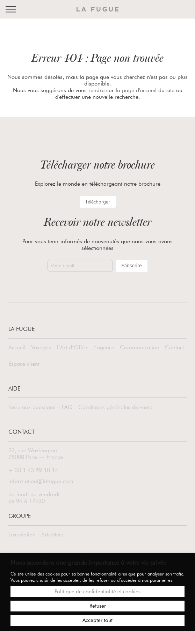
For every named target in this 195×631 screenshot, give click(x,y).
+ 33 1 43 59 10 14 (33, 470)
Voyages (41, 347)
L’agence (103, 347)
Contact (174, 347)
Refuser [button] (97, 606)
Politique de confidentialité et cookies (97, 591)
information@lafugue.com (40, 481)
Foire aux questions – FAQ (40, 407)
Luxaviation (22, 534)
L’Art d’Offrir (72, 347)
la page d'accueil (136, 90)
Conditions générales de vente (115, 407)
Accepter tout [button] (97, 620)
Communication (139, 347)
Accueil (17, 347)
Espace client (23, 364)
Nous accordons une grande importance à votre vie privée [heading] (88, 562)
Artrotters (52, 534)
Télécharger (97, 202)
